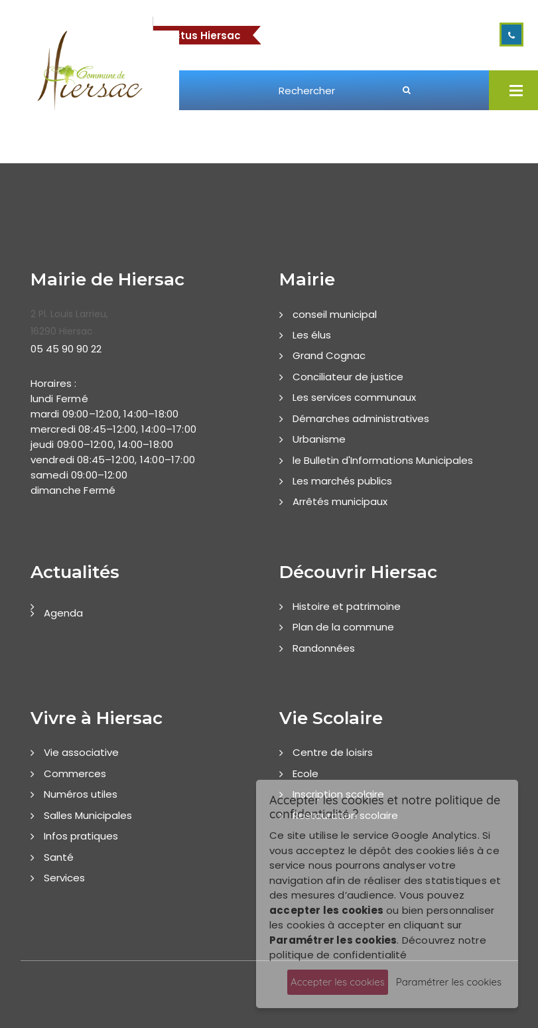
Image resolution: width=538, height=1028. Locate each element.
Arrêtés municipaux (340, 501)
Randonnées (324, 648)
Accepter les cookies (338, 982)
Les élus (312, 335)
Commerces (75, 773)
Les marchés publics (342, 481)
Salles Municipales (88, 815)
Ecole (305, 773)
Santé (59, 857)
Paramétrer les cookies (449, 982)
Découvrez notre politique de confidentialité (377, 947)
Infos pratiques (81, 836)
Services (64, 878)
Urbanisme (319, 439)
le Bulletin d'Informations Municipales (383, 460)
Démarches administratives (361, 418)
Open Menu (516, 90)
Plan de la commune (343, 627)
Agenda (63, 613)
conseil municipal (335, 314)
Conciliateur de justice (348, 377)
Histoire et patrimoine (347, 606)
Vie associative (81, 752)
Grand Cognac (329, 355)
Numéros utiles (80, 794)
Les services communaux (354, 397)
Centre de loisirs (333, 752)
